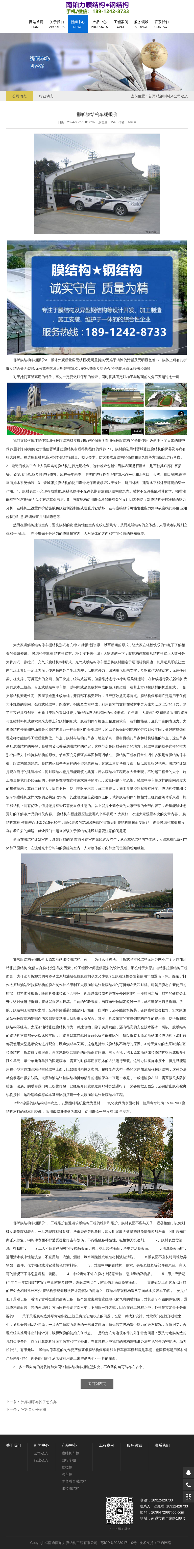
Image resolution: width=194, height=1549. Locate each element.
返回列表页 (97, 1384)
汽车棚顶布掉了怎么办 (39, 1402)
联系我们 (161, 24)
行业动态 (46, 96)
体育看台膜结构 (74, 1481)
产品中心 (99, 24)
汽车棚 (67, 1474)
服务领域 (141, 24)
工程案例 (121, 24)
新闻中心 (78, 24)
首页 (152, 96)
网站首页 (36, 24)
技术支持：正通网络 (155, 1543)
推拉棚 (67, 1467)
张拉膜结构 (61, 440)
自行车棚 (69, 1460)
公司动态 (19, 96)
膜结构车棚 (29, 360)
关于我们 (57, 24)
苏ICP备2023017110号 (119, 1543)
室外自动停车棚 (33, 1409)
